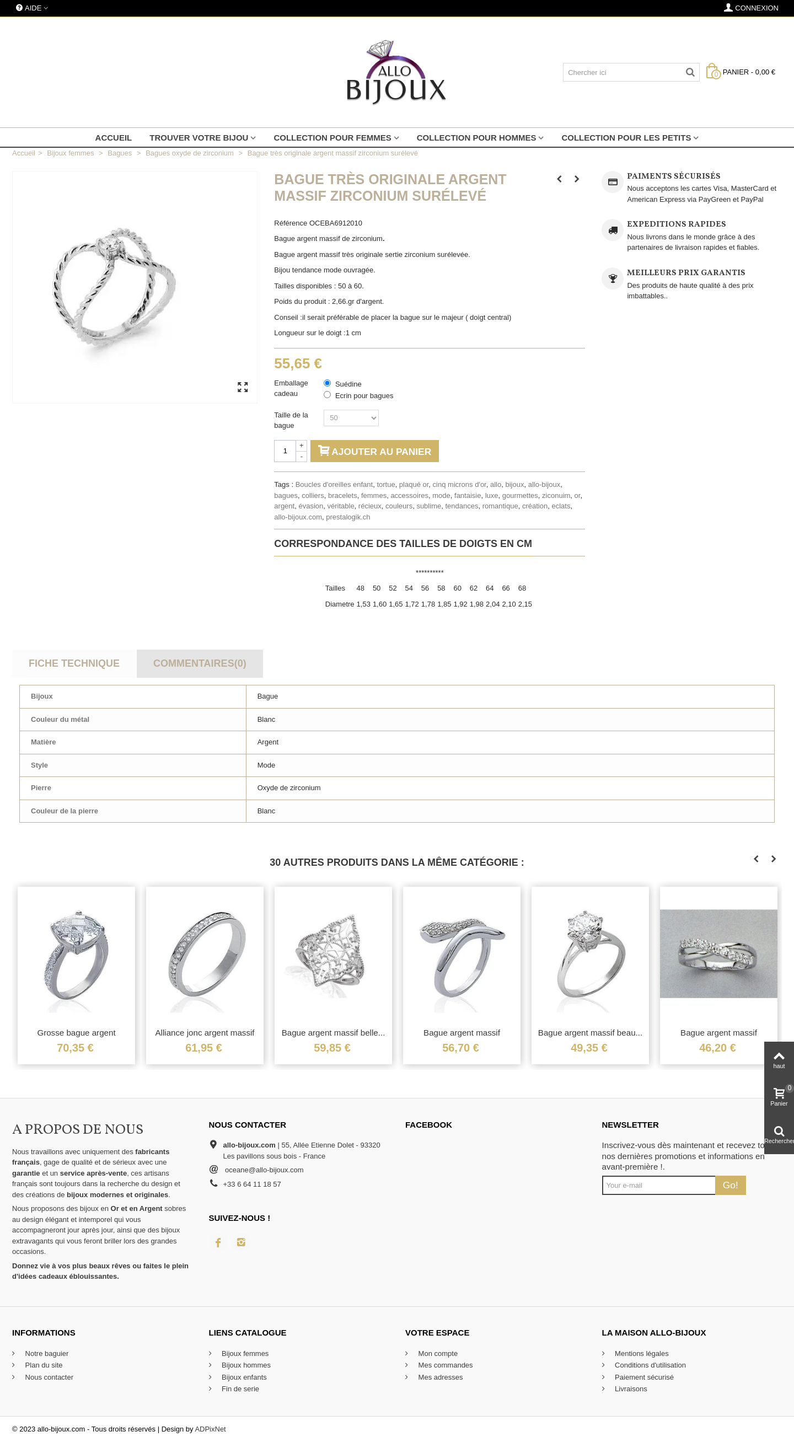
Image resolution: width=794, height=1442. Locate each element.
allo (495, 484)
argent (284, 506)
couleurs (398, 506)
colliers (313, 495)
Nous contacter (48, 1377)
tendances (461, 506)
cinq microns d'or (459, 484)
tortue (386, 484)
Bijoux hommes (245, 1365)
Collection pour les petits (626, 137)
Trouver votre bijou (198, 137)
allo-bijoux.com (298, 517)
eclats (560, 506)
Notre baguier (45, 1353)
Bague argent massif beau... (590, 1032)
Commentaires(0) (199, 663)
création (535, 506)
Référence (290, 223)
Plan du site (43, 1365)
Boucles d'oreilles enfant (334, 484)
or (578, 495)
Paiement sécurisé (643, 1377)
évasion (310, 506)
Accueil (113, 137)
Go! (730, 1185)
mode (441, 495)
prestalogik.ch (348, 517)
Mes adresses (439, 1377)
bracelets (342, 495)
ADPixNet (210, 1429)
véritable (340, 506)
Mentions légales (641, 1353)
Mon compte (437, 1353)
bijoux (514, 484)
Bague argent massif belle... (333, 1032)
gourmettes (520, 495)
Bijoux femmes (244, 1353)
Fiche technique (74, 663)
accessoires (409, 495)
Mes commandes (444, 1365)
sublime (428, 506)
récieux (370, 506)
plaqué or (414, 484)
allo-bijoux (544, 484)
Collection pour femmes (332, 137)
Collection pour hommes (477, 137)
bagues (286, 495)
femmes (374, 495)
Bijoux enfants (243, 1377)
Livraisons (630, 1389)
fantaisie (467, 495)
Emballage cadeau (291, 388)
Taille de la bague (291, 420)
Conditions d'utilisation (649, 1365)
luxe (491, 495)
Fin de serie (240, 1389)
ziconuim (556, 495)
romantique (500, 506)
